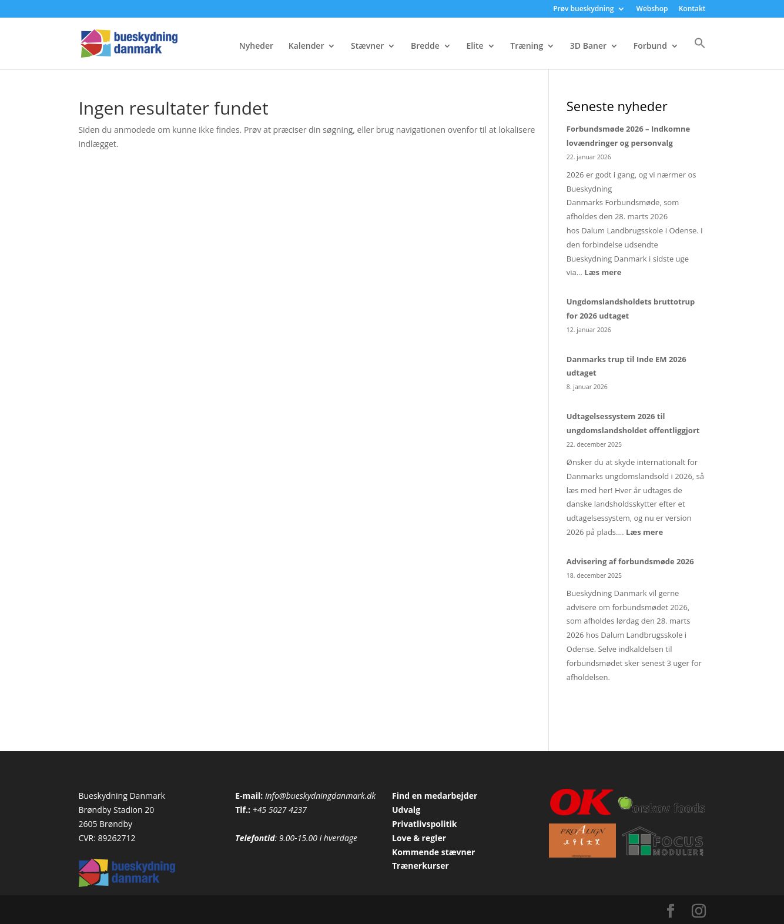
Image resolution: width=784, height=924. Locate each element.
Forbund (650, 46)
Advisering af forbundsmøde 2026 (630, 561)
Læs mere (602, 272)
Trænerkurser (420, 865)
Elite (474, 46)
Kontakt (692, 9)
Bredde (425, 46)
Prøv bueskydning (583, 9)
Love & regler (419, 837)
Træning (526, 46)
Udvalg (406, 809)
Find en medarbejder (434, 795)
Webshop (652, 9)
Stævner (367, 46)
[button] (700, 53)
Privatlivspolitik (424, 823)
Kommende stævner (433, 852)
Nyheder (256, 46)
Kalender (306, 46)
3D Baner (588, 46)
